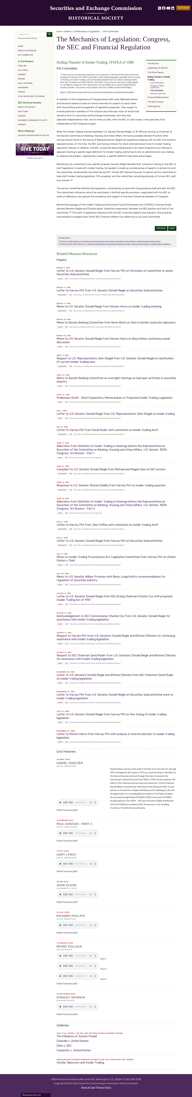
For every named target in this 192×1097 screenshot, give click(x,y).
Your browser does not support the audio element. (78, 802)
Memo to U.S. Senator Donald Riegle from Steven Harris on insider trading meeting (109, 306)
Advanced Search (25, 38)
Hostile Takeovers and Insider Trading (80, 1062)
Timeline (22, 66)
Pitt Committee (156, 90)
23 (71, 180)
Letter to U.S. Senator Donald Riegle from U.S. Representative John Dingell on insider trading (116, 413)
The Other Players (155, 72)
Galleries (23, 70)
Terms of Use (88, 1087)
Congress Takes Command (157, 87)
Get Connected (25, 55)
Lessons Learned (157, 93)
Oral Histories (25, 83)
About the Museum (27, 50)
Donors (22, 116)
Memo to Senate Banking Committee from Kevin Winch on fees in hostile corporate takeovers (116, 322)
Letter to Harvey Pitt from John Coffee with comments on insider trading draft (107, 524)
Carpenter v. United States (74, 1050)
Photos (21, 92)
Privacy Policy (103, 1087)
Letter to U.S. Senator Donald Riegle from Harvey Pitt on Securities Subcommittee (109, 540)
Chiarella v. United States (73, 1041)
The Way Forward (155, 102)
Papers (21, 79)
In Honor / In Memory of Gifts (32, 120)
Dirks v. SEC (64, 1045)
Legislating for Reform (157, 68)
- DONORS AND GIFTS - (35, 158)
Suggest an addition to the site (33, 135)
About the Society (26, 107)
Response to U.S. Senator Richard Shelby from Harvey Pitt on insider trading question (111, 485)
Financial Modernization (158, 97)
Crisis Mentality (157, 83)
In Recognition (153, 106)
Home (20, 46)
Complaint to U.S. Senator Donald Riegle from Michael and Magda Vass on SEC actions (111, 469)
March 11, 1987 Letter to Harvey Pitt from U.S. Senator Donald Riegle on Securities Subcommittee (97, 92)
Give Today (23, 111)
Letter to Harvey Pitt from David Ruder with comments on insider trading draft (107, 430)
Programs (23, 87)
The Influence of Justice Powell (77, 1036)
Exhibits (22, 74)
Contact (22, 124)
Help (35, 38)
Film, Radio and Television (31, 96)
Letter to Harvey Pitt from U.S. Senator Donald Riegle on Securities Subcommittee (109, 290)
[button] (183, 8)
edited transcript (64, 810)
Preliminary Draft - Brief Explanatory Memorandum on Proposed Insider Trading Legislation (114, 397)
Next (172, 228)
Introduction (153, 63)
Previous (161, 228)
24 (70, 212)
